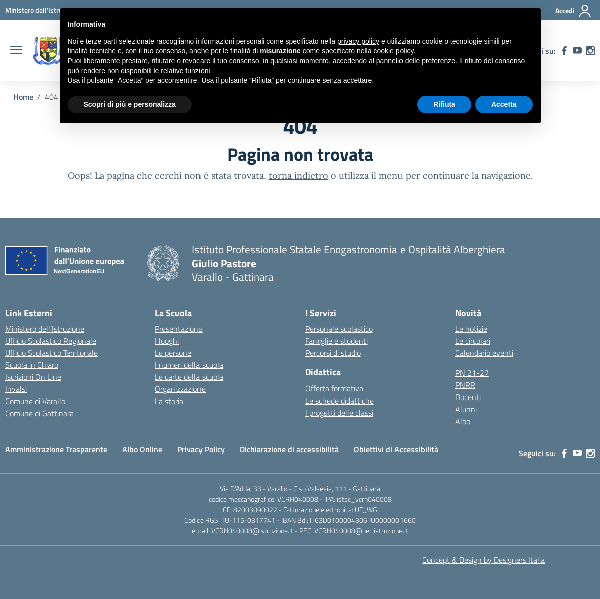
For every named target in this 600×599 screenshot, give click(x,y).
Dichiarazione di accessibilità (289, 449)
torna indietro (298, 175)
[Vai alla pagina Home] (23, 97)
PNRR (465, 385)
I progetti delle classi (339, 413)
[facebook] (564, 50)
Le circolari (472, 341)
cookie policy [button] (393, 51)
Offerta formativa (334, 388)
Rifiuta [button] (444, 104)
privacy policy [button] (358, 41)
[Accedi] (573, 10)
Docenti (468, 397)
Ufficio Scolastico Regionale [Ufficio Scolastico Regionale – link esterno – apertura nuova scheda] (50, 341)
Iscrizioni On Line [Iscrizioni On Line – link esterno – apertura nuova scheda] (33, 377)
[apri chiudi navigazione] (16, 51)
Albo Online (142, 449)
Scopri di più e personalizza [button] (130, 104)
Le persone (173, 353)
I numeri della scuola (189, 365)
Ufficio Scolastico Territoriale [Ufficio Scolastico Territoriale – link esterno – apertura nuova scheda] (51, 353)
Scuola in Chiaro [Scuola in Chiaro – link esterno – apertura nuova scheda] (31, 365)
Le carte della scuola (189, 377)
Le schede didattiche (339, 400)
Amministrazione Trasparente (56, 449)
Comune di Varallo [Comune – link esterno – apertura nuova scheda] (35, 401)
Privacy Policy (201, 449)
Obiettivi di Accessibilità (396, 449)
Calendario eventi (484, 353)
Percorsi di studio (333, 353)
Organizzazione (180, 389)
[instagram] (590, 50)
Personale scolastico (339, 329)
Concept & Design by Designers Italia (483, 560)
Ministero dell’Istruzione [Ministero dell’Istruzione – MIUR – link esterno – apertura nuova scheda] (44, 329)
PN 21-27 (472, 373)
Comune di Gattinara (39, 413)
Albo (462, 421)
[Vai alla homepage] (48, 51)
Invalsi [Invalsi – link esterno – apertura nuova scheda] (16, 389)
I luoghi (167, 341)
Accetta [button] (504, 104)
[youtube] (577, 50)
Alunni (466, 409)
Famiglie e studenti (336, 341)
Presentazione (179, 329)
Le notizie (471, 329)
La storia (169, 401)
